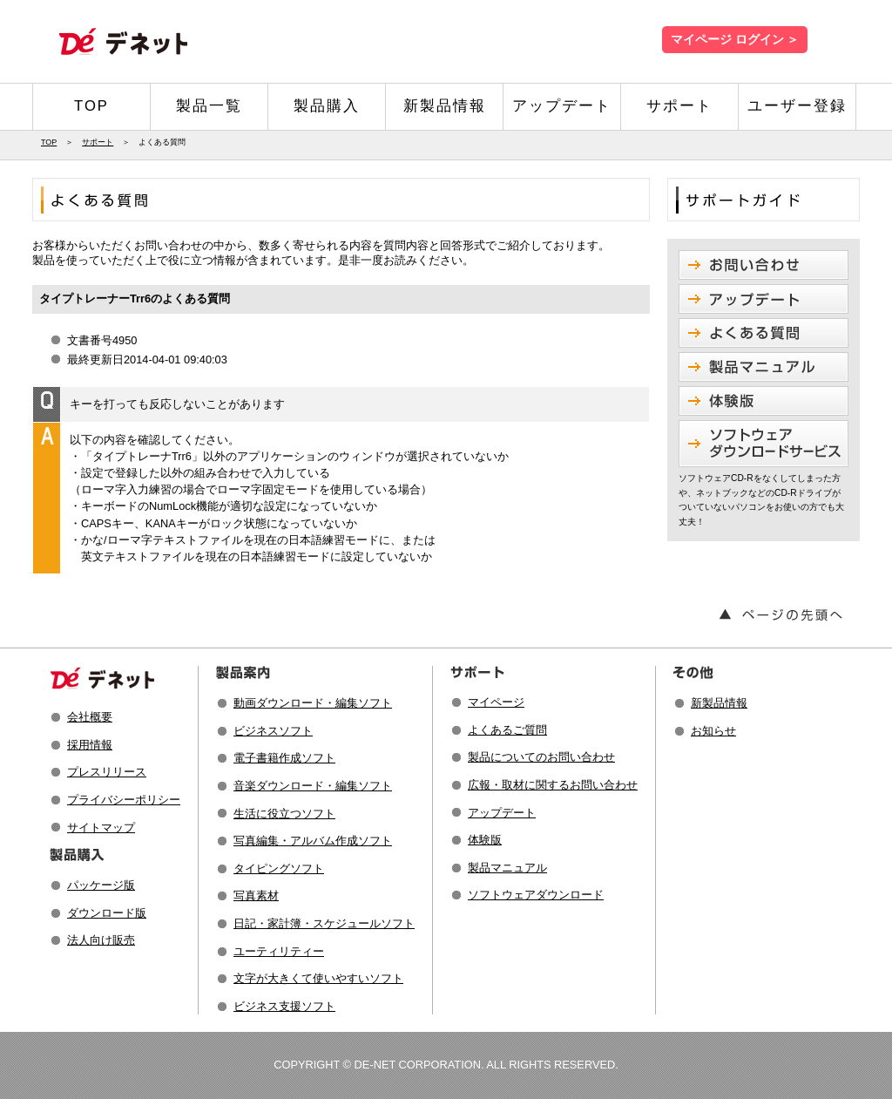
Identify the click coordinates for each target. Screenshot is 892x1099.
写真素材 (256, 895)
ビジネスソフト (273, 730)
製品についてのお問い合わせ (541, 756)
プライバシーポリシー (123, 799)
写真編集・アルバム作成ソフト (312, 840)
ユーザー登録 (797, 106)
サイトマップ (101, 827)
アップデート (562, 106)
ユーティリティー (278, 951)
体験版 (485, 839)
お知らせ (713, 730)
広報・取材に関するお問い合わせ (553, 784)
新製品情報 (444, 106)
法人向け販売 (101, 939)
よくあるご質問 (507, 729)
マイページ (496, 702)
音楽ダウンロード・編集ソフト (312, 785)
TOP (91, 106)
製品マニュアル (507, 867)
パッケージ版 (101, 885)
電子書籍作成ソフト (284, 757)
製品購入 (327, 106)
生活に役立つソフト (284, 813)
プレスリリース (106, 771)
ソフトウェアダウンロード (536, 894)
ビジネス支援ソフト (284, 1006)
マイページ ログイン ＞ (735, 39)
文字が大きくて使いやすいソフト (318, 978)
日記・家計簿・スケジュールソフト (324, 923)
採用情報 (89, 744)
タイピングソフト (278, 868)
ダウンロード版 (106, 912)
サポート (679, 106)
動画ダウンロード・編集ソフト (312, 702)
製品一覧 (209, 106)
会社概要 (89, 716)
